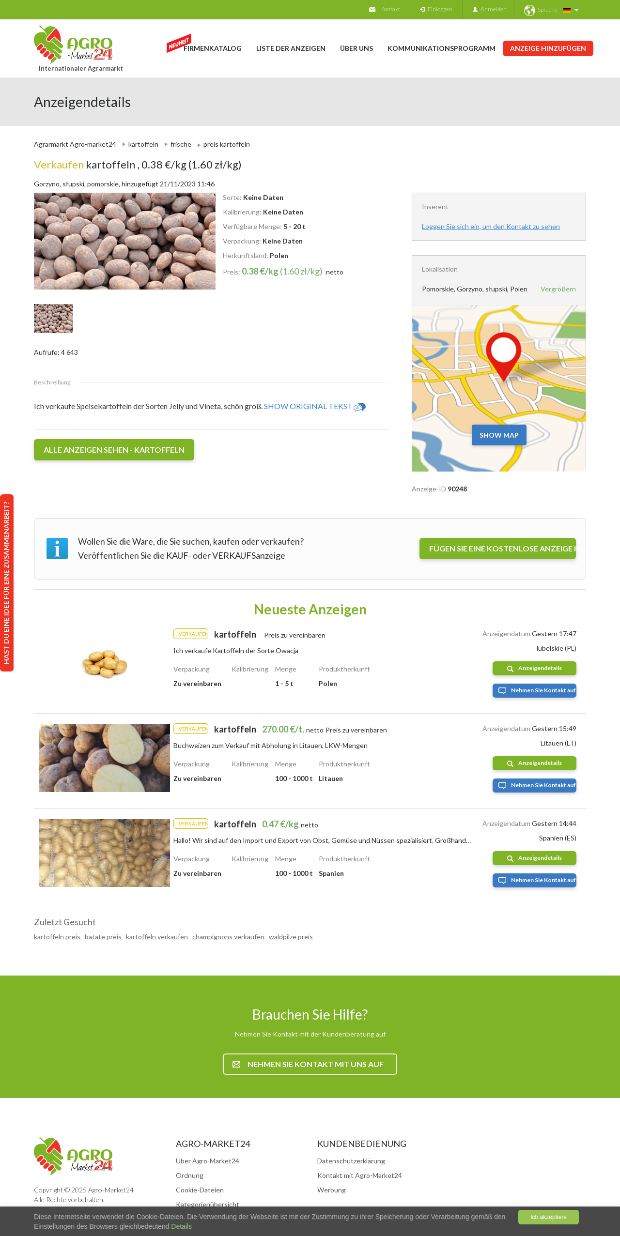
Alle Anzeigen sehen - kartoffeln (114, 449)
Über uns (356, 48)
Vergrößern (558, 289)
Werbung (331, 1190)
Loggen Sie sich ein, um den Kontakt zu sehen (491, 226)
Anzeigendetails (534, 667)
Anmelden (490, 9)
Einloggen (436, 9)
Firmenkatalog (213, 48)
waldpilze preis (291, 936)
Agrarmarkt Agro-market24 (75, 144)
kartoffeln (143, 144)
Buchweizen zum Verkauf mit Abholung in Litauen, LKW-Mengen (270, 745)
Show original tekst (315, 406)
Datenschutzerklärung (351, 1161)
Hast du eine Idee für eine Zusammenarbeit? (6, 583)
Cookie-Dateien (200, 1190)
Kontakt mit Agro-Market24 (359, 1175)
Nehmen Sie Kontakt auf (537, 690)
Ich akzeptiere (548, 1217)
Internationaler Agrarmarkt (81, 68)
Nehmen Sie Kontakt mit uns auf (308, 1063)
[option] (121, 241)
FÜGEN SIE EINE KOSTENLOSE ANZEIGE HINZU (502, 548)
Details (180, 1226)
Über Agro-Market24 (207, 1161)
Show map (499, 435)
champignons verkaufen (229, 936)
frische (180, 144)
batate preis (104, 936)
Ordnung (189, 1175)
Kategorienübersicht (207, 1204)
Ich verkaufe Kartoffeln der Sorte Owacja (235, 650)
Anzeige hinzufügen (548, 48)
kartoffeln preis (58, 936)
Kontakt (384, 9)
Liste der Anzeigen (291, 48)
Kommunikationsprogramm (442, 48)
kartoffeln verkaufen (157, 936)
